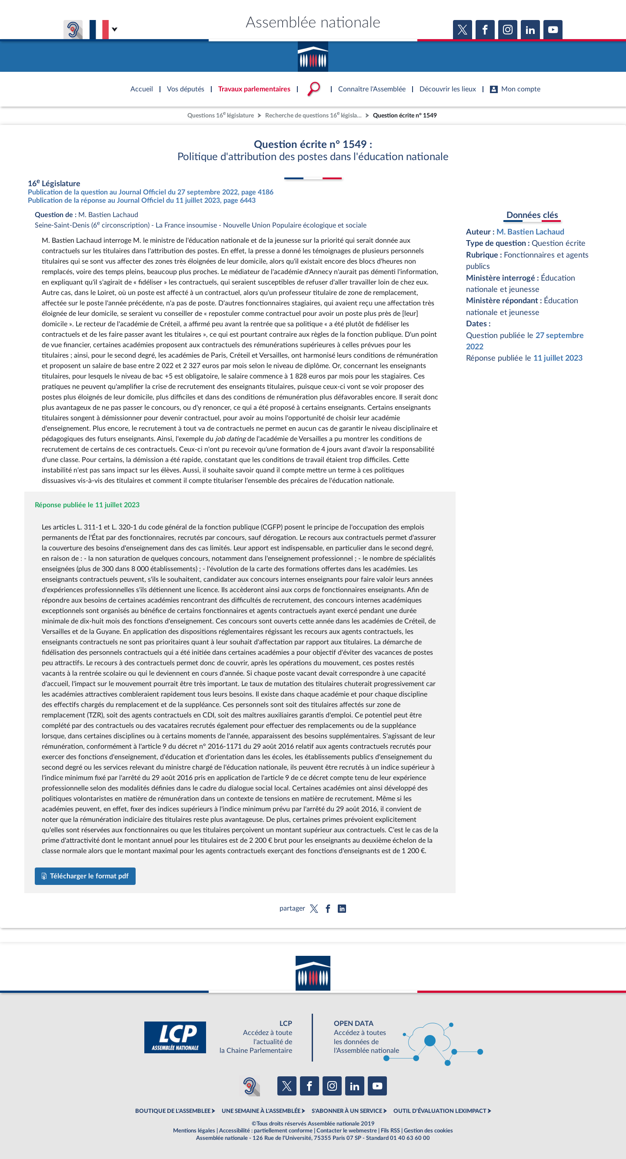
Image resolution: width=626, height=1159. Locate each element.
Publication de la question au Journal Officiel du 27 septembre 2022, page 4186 (150, 192)
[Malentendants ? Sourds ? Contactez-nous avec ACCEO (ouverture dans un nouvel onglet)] (249, 1085)
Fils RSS (390, 1130)
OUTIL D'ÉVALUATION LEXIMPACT (439, 1111)
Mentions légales (194, 1130)
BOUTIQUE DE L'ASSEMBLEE (172, 1111)
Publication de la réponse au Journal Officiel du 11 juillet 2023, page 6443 (142, 200)
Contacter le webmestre (346, 1130)
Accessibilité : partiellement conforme (266, 1130)
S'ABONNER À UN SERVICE (347, 1111)
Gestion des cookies (428, 1130)
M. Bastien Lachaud (530, 232)
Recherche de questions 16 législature (314, 115)
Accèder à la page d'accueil (313, 53)
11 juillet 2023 (558, 358)
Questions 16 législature (220, 115)
